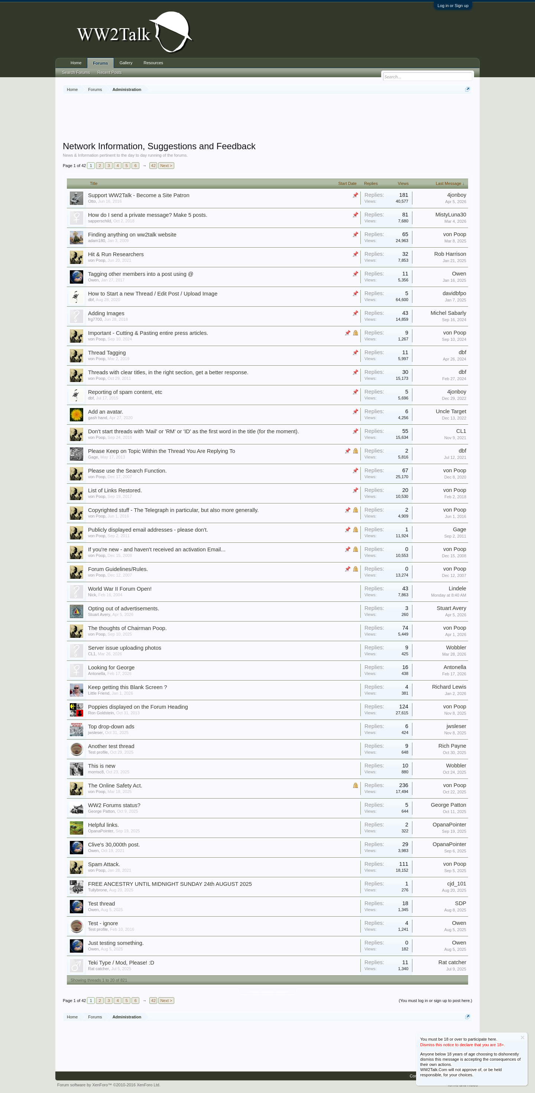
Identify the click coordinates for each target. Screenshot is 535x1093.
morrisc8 (96, 772)
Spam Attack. (104, 864)
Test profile (98, 752)
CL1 (461, 431)
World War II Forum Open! (120, 589)
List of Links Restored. (115, 490)
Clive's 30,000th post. (114, 845)
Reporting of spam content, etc (125, 392)
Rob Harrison (450, 254)
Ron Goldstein (101, 713)
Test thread (101, 904)
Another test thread (111, 746)
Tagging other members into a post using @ (141, 274)
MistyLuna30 (450, 215)
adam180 (96, 240)
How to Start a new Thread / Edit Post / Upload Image (152, 294)
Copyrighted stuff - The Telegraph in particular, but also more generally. (173, 510)
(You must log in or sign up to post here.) (435, 1000)
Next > (166, 165)
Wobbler (456, 647)
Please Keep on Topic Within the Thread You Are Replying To (161, 451)
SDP (460, 903)
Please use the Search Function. (127, 471)
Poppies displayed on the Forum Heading (138, 707)
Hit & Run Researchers (116, 254)
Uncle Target (451, 411)
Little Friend (98, 693)
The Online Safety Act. (115, 786)
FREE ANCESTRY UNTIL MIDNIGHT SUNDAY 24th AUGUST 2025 (170, 884)
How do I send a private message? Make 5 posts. (147, 215)
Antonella (96, 673)
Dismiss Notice (522, 1037)
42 (153, 165)
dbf (91, 299)
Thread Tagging (107, 353)
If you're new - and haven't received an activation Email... (157, 549)
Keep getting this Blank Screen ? (127, 687)
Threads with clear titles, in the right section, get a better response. (168, 372)
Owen (93, 280)
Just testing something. (116, 943)
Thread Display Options (267, 991)
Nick (92, 595)
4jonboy (456, 195)
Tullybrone (97, 890)
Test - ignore (103, 923)
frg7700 (95, 319)
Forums (100, 63)
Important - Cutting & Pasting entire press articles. (148, 333)
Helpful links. (103, 825)
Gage (93, 457)
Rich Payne (452, 746)
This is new (101, 766)
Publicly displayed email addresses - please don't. (148, 530)
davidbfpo (454, 293)
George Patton (101, 811)
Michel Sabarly (448, 313)
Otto (92, 201)
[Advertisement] (267, 118)
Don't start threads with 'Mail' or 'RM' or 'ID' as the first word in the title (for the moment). (193, 431)
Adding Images (106, 313)
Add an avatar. (105, 412)
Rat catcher (98, 968)
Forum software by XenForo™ (108, 1085)
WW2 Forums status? (114, 805)
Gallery (126, 63)
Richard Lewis (449, 687)
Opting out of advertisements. (123, 608)
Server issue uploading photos (124, 648)
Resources (153, 63)
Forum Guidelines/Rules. (118, 569)
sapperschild (99, 221)
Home (76, 63)
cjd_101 (456, 884)
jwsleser (95, 732)
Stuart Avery (99, 614)
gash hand (97, 417)
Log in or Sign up (453, 5)
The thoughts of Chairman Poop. (127, 628)
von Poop (454, 234)
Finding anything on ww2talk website (132, 235)
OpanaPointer (100, 831)
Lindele (457, 588)
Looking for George (111, 668)
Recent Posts (109, 72)
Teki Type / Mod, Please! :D (121, 963)
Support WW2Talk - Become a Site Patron (138, 195)
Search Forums (76, 72)
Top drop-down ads (111, 727)
